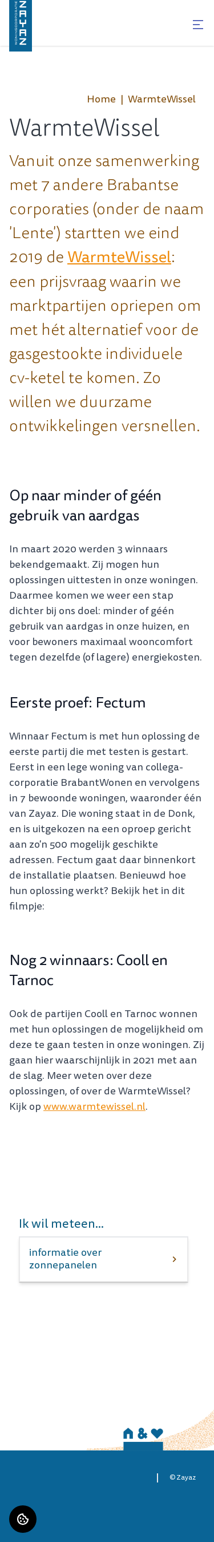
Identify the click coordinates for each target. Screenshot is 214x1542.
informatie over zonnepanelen (65, 1259)
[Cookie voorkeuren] (23, 1519)
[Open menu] (198, 24)
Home (101, 99)
